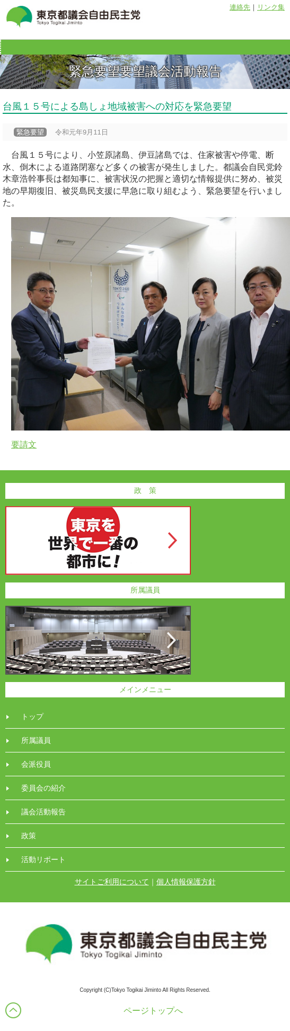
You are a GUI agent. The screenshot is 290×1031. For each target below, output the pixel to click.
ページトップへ (153, 1010)
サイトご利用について (112, 881)
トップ (32, 716)
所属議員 (36, 740)
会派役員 (36, 764)
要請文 (24, 444)
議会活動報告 (43, 812)
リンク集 (271, 7)
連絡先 (240, 7)
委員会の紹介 (43, 788)
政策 (28, 835)
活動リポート (43, 859)
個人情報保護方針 (186, 881)
